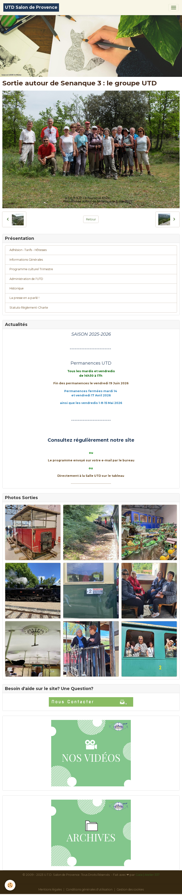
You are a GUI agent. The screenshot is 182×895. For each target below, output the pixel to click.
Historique (16, 288)
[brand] (31, 7)
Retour (91, 219)
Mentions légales (50, 889)
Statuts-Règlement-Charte (28, 307)
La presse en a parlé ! (24, 298)
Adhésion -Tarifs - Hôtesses (28, 250)
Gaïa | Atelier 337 (147, 874)
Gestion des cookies (130, 889)
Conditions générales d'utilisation (89, 889)
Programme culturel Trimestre (31, 269)
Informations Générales (26, 259)
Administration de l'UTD (26, 279)
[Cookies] (10, 885)
